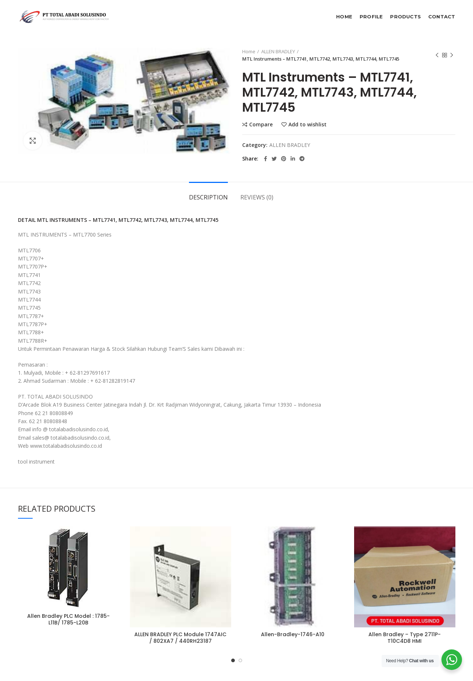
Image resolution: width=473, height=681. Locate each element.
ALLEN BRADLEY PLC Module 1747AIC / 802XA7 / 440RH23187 (180, 637)
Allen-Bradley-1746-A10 (292, 634)
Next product (452, 55)
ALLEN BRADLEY (278, 51)
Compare (261, 124)
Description (208, 197)
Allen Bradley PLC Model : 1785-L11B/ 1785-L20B (68, 619)
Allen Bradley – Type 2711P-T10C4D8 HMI (404, 637)
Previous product (437, 55)
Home (248, 51)
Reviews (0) (256, 197)
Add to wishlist (307, 124)
